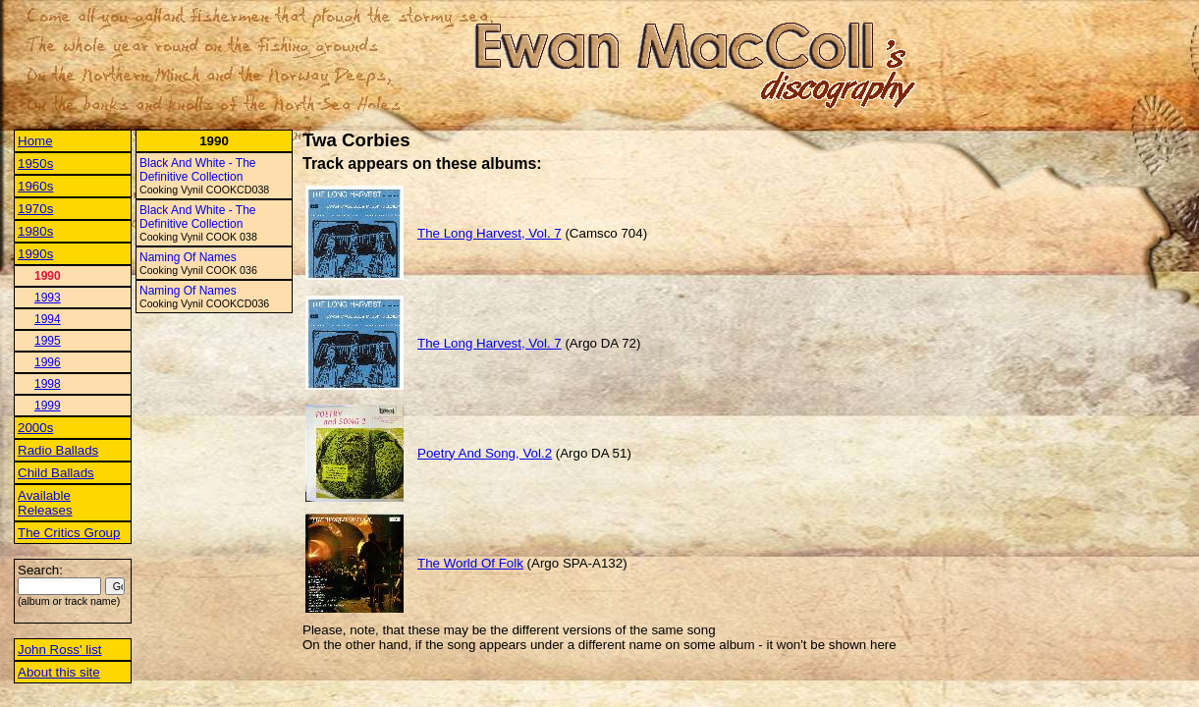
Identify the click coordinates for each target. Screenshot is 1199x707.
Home (35, 141)
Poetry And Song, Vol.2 (484, 453)
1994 (47, 319)
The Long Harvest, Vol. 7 (489, 233)
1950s (35, 163)
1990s (35, 253)
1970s (35, 208)
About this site (59, 672)
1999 (47, 405)
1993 (47, 297)
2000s (35, 427)
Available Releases (45, 502)
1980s (35, 231)
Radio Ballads (58, 450)
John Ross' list (60, 649)
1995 (47, 341)
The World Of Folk (470, 563)
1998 (47, 384)
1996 (47, 362)
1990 (47, 276)
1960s (35, 186)
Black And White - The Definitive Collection (197, 170)
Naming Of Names (188, 257)
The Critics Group (69, 532)
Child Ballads (56, 472)
